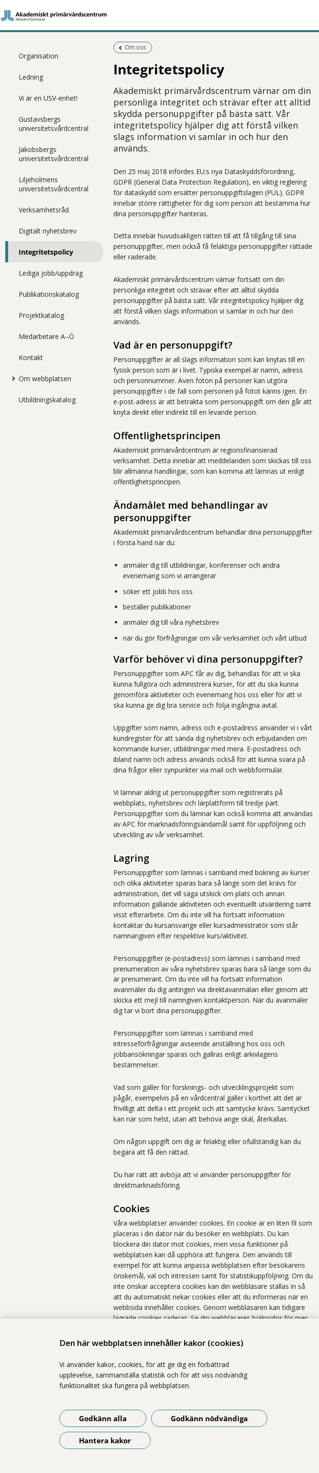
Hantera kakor (105, 1440)
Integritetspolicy (46, 252)
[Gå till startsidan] (159, 15)
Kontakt (31, 357)
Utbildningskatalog (47, 399)
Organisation (38, 55)
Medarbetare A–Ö (46, 336)
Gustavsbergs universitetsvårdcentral (53, 124)
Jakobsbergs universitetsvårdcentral (53, 154)
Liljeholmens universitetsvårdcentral (53, 184)
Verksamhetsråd (44, 209)
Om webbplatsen (45, 378)
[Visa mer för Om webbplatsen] (11, 378)
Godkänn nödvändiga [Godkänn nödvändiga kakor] (209, 1418)
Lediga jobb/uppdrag (51, 273)
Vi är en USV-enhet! (48, 98)
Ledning (31, 77)
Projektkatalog (41, 315)
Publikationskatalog (49, 294)
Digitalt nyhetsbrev (48, 230)
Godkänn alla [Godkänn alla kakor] (103, 1418)
